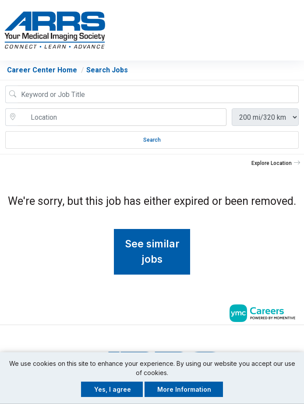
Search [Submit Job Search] (152, 140)
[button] (296, 30)
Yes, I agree (112, 389)
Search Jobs (107, 70)
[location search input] (122, 117)
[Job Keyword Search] (158, 94)
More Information (184, 389)
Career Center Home (42, 70)
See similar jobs (152, 251)
